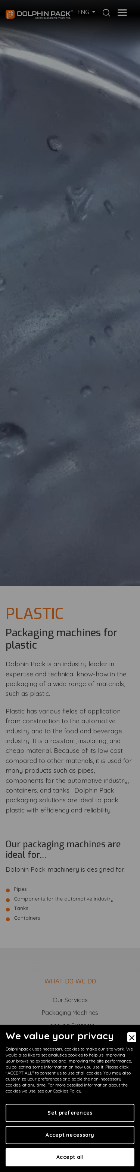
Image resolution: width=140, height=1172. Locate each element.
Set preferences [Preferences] (69, 1112)
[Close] (131, 1037)
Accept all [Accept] (70, 1157)
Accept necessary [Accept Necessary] (70, 1135)
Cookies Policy (67, 1091)
